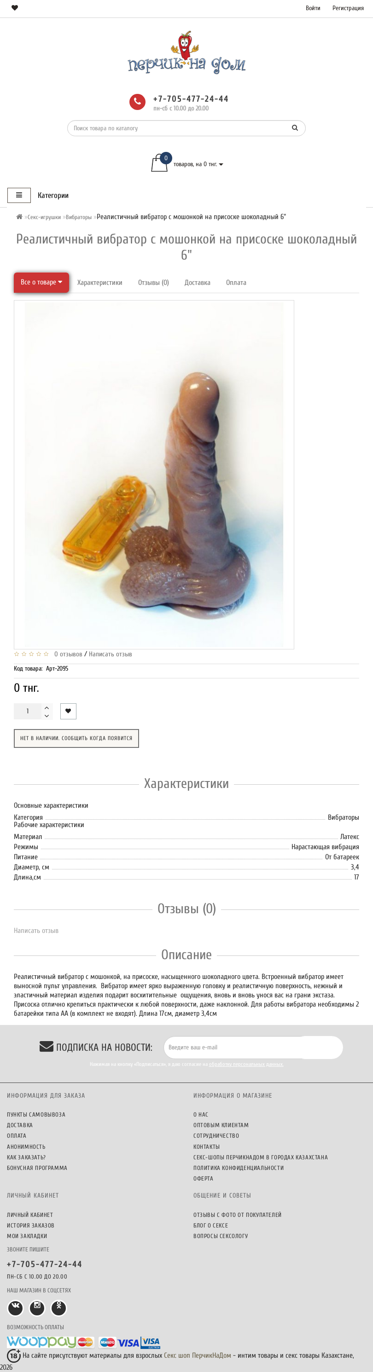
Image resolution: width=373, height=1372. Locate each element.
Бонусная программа (37, 1167)
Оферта (203, 1178)
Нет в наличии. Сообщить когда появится (76, 738)
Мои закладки (27, 1236)
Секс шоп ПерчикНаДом (197, 1355)
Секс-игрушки (44, 217)
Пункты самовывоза (36, 1114)
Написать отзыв (110, 654)
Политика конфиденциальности (238, 1167)
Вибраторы (79, 217)
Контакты (206, 1146)
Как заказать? (26, 1157)
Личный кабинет (30, 1214)
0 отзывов (66, 654)
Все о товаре (41, 282)
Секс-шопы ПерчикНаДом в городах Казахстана (260, 1157)
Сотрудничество (216, 1135)
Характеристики (99, 282)
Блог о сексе (210, 1225)
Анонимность (26, 1146)
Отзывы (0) (153, 282)
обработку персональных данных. (246, 1064)
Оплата (236, 282)
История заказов (31, 1225)
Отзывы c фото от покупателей (237, 1214)
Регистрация (348, 8)
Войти (313, 8)
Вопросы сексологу (220, 1236)
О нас (201, 1114)
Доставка (197, 282)
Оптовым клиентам (221, 1125)
